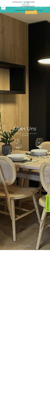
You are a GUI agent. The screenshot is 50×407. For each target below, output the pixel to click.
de (3, 7)
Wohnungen (17, 2)
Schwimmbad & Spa (28, 6)
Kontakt (40, 10)
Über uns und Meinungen (24, 10)
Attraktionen (29, 2)
